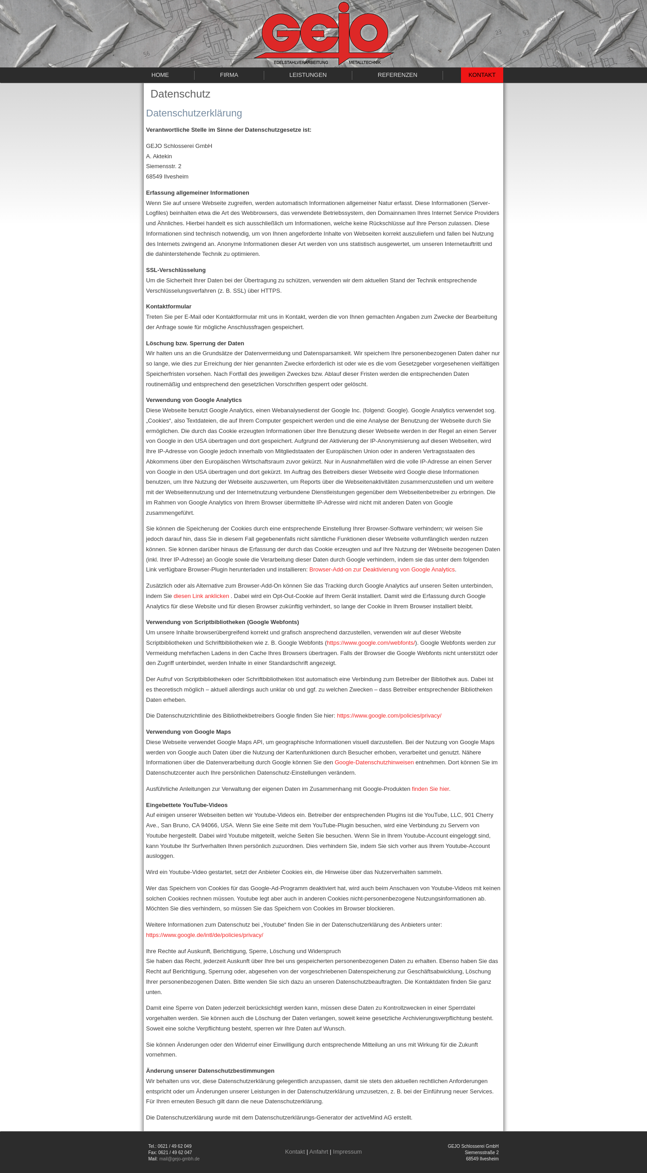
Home (160, 74)
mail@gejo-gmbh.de (180, 1158)
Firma (229, 74)
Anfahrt (319, 1151)
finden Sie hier (430, 788)
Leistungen (308, 74)
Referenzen (397, 74)
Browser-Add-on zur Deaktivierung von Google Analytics (382, 569)
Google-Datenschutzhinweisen (374, 762)
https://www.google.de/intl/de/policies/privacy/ (204, 935)
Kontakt (482, 74)
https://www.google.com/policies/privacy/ (389, 715)
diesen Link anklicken (201, 596)
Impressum (347, 1151)
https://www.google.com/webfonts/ (371, 642)
